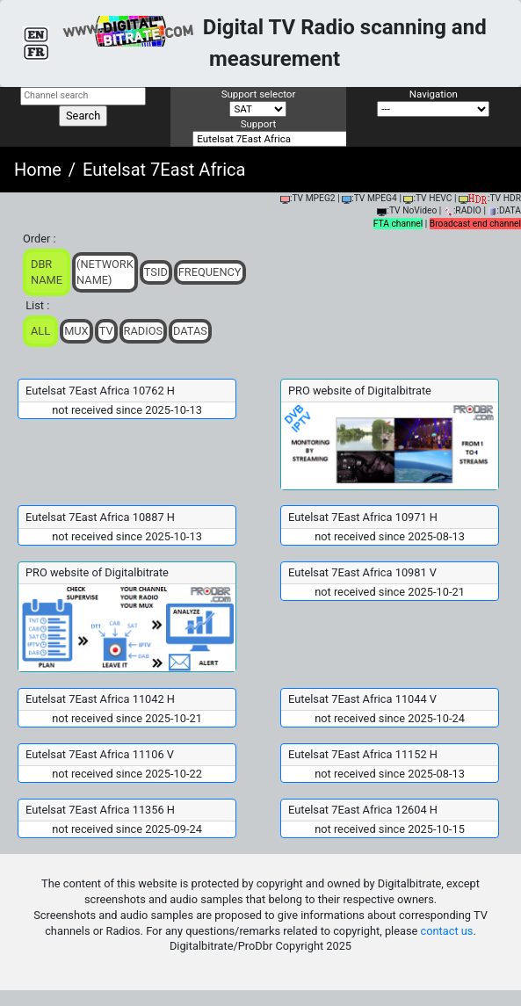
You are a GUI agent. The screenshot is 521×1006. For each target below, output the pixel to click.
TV (106, 330)
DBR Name (46, 271)
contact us (447, 930)
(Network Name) (105, 271)
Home (38, 169)
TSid (156, 272)
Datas (190, 330)
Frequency (210, 272)
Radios (143, 330)
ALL (40, 330)
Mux (76, 330)
